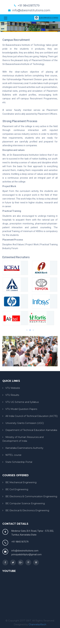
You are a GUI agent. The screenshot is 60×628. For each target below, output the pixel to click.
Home (6, 23)
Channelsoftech (37, 624)
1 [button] (26, 329)
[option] (30, 293)
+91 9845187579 (29, 5)
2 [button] (30, 329)
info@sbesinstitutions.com (31, 10)
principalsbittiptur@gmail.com (26, 554)
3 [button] (33, 329)
